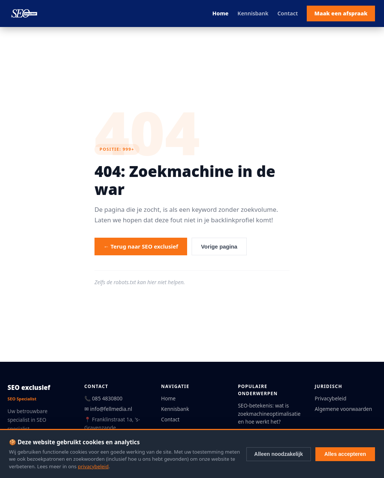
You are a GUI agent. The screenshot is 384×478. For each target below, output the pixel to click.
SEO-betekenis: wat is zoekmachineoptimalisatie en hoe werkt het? (269, 414)
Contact (288, 13)
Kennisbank (252, 13)
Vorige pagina (219, 247)
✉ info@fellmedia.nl (108, 408)
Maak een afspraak (341, 13)
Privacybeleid (330, 398)
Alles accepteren (345, 454)
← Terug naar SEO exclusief (141, 246)
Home (220, 13)
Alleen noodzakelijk (278, 454)
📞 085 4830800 (103, 398)
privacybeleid (93, 466)
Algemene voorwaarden (343, 408)
